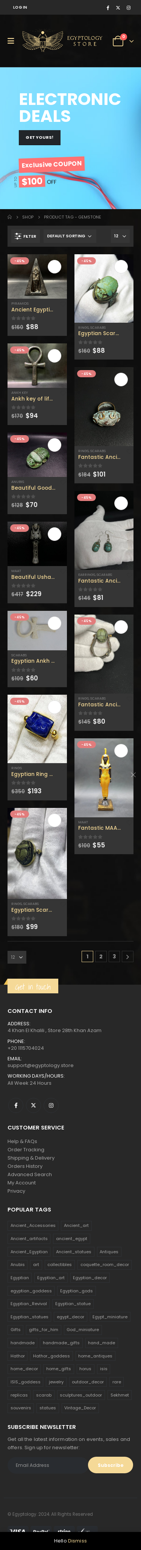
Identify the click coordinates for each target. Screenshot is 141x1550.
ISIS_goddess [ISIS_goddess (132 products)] (26, 1382)
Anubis (17, 481)
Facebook (15, 1105)
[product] (37, 276)
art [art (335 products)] (36, 1265)
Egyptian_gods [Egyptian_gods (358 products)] (76, 1291)
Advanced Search (30, 1174)
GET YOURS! (39, 137)
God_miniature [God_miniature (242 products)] (83, 1330)
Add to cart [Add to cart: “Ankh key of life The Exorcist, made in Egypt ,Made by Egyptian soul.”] (54, 356)
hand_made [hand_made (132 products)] (101, 1343)
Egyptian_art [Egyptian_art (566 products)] (51, 1278)
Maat (16, 570)
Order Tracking (26, 1149)
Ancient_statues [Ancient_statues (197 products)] (73, 1252)
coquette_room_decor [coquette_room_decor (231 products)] (104, 1265)
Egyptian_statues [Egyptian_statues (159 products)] (30, 1317)
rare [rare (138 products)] (116, 1382)
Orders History (25, 1166)
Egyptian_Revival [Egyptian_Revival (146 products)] (29, 1304)
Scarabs (19, 655)
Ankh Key (19, 392)
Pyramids (20, 303)
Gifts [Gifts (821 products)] (16, 1330)
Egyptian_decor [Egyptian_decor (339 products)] (90, 1278)
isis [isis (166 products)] (104, 1369)
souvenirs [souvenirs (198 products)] (21, 1408)
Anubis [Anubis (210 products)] (18, 1265)
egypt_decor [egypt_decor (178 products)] (70, 1317)
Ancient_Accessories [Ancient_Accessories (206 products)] (33, 1225)
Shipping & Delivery (31, 1157)
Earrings (86, 574)
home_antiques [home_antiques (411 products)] (95, 1356)
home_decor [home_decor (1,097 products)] (24, 1369)
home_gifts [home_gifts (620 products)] (58, 1369)
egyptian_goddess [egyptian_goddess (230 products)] (31, 1291)
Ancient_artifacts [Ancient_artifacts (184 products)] (29, 1239)
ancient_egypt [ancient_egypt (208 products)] (71, 1239)
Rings (16, 767)
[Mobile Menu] (13, 41)
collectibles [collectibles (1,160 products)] (59, 1265)
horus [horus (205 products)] (85, 1369)
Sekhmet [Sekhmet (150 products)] (120, 1395)
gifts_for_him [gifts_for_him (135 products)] (43, 1330)
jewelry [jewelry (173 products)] (56, 1382)
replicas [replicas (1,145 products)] (19, 1395)
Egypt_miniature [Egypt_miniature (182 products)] (109, 1317)
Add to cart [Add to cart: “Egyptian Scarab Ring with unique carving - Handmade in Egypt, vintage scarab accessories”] (121, 266)
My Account (22, 1182)
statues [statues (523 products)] (47, 1408)
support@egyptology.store (41, 1065)
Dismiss (77, 1540)
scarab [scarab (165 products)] (44, 1395)
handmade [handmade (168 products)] (23, 1343)
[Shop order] (70, 236)
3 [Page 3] (114, 956)
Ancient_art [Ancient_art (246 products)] (76, 1225)
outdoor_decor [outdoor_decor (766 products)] (88, 1382)
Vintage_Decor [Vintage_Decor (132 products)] (80, 1408)
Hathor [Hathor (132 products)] (18, 1356)
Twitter (33, 1105)
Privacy (16, 1191)
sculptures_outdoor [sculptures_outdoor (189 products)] (81, 1395)
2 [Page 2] (101, 956)
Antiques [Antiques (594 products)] (109, 1252)
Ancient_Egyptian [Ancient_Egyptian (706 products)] (29, 1252)
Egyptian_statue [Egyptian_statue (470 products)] (73, 1304)
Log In (20, 7)
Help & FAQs (22, 1141)
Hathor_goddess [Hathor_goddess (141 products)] (51, 1356)
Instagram (51, 1105)
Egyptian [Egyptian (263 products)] (20, 1278)
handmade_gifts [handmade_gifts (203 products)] (61, 1343)
